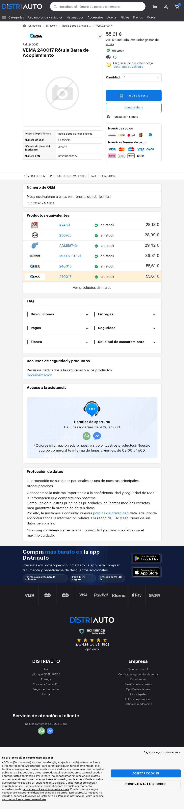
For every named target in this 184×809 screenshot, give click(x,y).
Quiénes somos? (138, 669)
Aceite (112, 17)
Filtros (124, 17)
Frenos (138, 17)
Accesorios (95, 17)
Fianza (46, 694)
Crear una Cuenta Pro (46, 684)
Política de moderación (138, 704)
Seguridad (108, 176)
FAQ (93, 176)
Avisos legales (138, 694)
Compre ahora (133, 107)
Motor (151, 17)
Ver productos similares (92, 287)
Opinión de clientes (138, 689)
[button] (154, 6)
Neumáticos (75, 17)
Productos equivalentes (68, 176)
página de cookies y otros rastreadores (45, 789)
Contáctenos (138, 679)
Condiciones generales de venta (138, 674)
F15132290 (40, 203)
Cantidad (113, 77)
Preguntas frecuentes (46, 689)
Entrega (46, 679)
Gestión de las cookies (138, 684)
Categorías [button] (16, 17)
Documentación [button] (39, 375)
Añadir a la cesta (133, 96)
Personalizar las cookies (145, 784)
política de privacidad (111, 513)
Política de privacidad (138, 699)
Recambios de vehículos (45, 17)
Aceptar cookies (145, 773)
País (46, 669)
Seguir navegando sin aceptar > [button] (162, 752)
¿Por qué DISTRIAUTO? (46, 674)
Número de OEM (34, 176)
